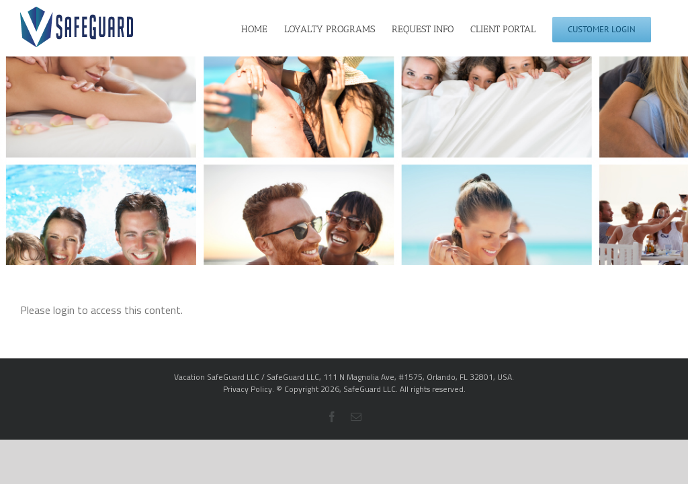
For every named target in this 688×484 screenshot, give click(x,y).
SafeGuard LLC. (370, 388)
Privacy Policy (247, 388)
